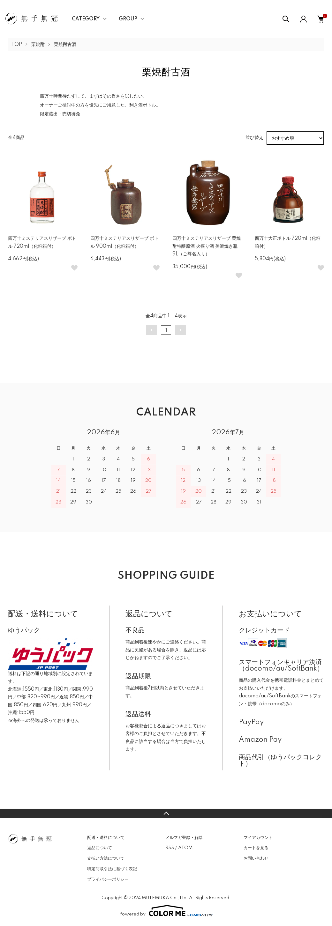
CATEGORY (86, 19)
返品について (99, 848)
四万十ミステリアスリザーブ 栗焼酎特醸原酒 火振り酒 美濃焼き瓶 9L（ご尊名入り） (206, 246)
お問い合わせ (256, 858)
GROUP (128, 19)
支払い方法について (105, 858)
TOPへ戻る (166, 813)
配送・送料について (105, 837)
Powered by (166, 910)
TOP (16, 44)
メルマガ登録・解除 (184, 837)
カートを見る (256, 848)
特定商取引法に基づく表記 (112, 869)
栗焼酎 (38, 44)
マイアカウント (258, 837)
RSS (169, 848)
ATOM (185, 848)
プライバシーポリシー (108, 879)
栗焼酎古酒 (65, 44)
